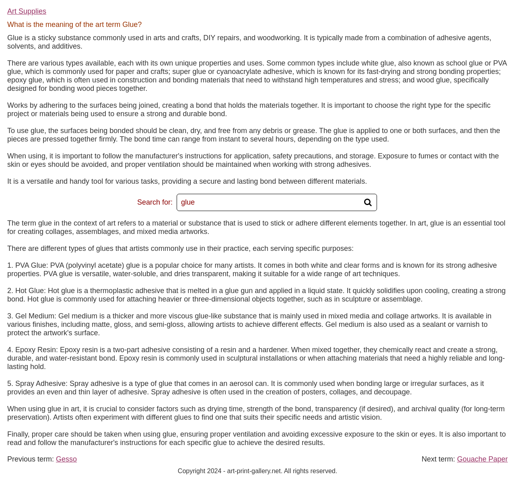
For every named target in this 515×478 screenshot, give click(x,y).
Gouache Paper (482, 459)
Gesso (66, 459)
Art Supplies (26, 11)
